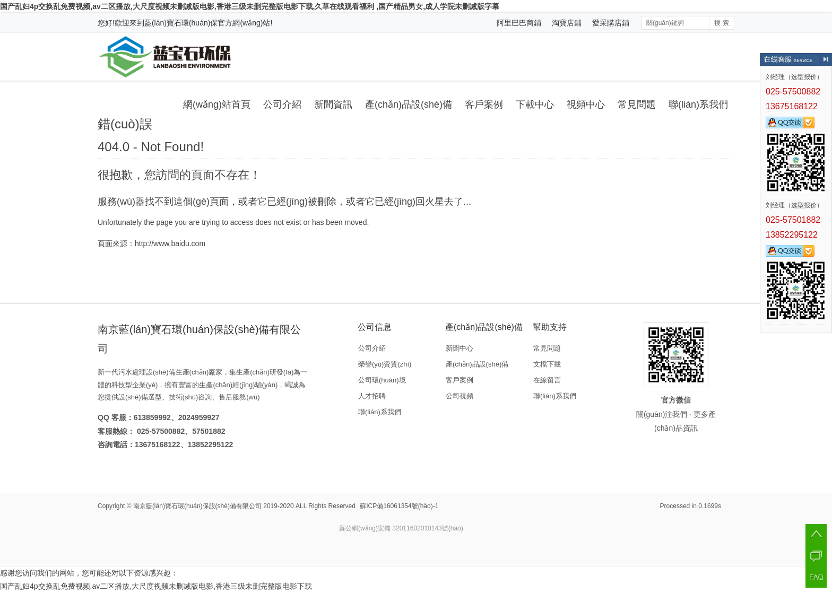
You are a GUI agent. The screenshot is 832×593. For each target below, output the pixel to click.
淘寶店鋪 (567, 23)
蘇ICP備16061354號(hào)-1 (399, 506)
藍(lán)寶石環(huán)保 (181, 23)
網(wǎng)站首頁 (216, 104)
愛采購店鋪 (610, 23)
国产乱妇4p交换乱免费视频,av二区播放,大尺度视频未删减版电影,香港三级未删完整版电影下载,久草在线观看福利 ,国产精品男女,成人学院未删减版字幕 (249, 6)
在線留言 (547, 380)
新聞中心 (459, 348)
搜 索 (721, 23)
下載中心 (535, 104)
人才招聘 (372, 396)
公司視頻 (459, 396)
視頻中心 (586, 104)
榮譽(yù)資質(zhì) (384, 364)
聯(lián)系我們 (698, 104)
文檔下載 (547, 364)
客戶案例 (484, 104)
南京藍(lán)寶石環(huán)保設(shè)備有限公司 (197, 506)
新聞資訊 (333, 104)
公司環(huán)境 (382, 380)
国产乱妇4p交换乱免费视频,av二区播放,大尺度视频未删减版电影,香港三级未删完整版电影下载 (156, 586)
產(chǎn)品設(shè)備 (408, 104)
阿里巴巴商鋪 (519, 23)
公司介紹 (282, 104)
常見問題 (637, 104)
